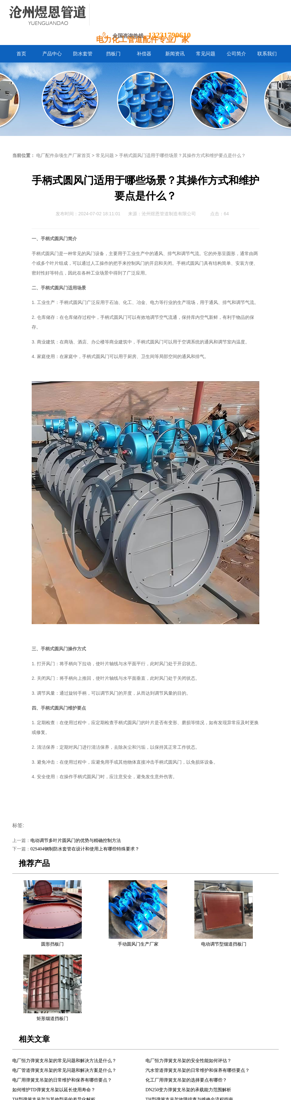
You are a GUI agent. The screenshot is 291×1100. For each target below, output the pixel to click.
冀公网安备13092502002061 (163, 1090)
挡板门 (120, 1051)
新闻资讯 (159, 1051)
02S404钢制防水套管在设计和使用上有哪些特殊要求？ (84, 849)
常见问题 (105, 155)
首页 (57, 1051)
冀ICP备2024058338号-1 (109, 1090)
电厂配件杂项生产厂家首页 (63, 155)
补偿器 (138, 1051)
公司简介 (205, 1051)
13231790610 (169, 35)
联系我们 (228, 1051)
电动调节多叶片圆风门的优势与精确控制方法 (75, 840)
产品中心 (76, 1051)
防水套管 (99, 1051)
